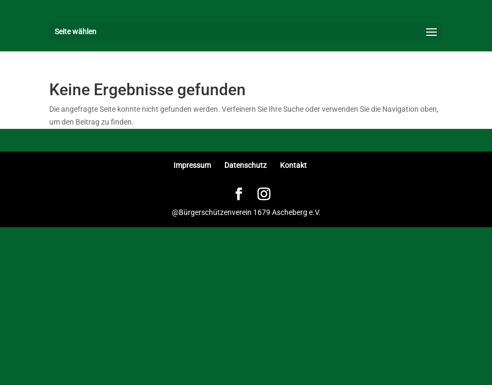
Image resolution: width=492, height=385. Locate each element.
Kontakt (293, 165)
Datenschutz (245, 165)
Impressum (192, 165)
